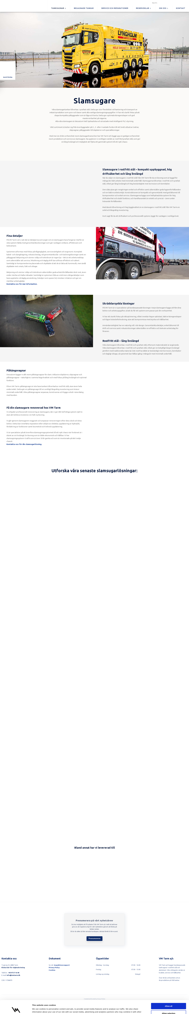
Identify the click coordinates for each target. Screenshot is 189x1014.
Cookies (52, 970)
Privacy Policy (54, 967)
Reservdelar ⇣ (143, 8)
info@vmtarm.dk (13, 975)
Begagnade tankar (84, 8)
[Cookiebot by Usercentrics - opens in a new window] (16, 1009)
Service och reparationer (114, 8)
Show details (128, 1009)
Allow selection (168, 1000)
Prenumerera (94, 938)
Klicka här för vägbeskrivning (13, 967)
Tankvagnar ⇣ (58, 8)
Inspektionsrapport (62, 965)
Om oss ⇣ (163, 8)
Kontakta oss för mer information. (21, 284)
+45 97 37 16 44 (13, 972)
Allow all (168, 992)
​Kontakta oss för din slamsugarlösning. (24, 444)
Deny (168, 1007)
